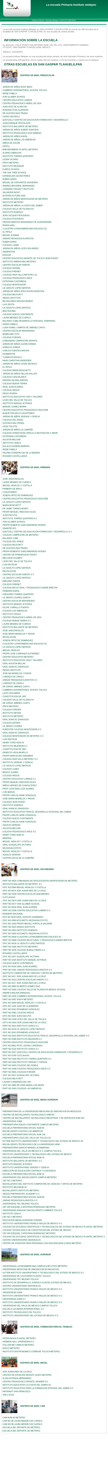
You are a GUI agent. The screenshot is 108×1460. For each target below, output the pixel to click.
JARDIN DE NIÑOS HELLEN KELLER (20, 374)
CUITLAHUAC (9, 897)
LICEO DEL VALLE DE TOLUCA (17, 400)
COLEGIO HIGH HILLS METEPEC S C (20, 759)
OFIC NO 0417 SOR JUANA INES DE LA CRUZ (24, 976)
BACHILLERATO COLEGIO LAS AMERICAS (23, 1131)
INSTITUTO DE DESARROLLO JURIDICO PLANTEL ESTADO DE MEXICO (37, 1282)
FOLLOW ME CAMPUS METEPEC (18, 1345)
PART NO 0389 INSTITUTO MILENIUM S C (22, 1039)
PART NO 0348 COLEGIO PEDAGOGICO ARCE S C (27, 1069)
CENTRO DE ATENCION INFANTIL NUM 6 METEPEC (27, 1375)
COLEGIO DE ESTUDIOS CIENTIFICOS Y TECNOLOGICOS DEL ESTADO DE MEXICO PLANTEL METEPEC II (54, 1237)
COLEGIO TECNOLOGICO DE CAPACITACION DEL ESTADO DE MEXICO (37, 1230)
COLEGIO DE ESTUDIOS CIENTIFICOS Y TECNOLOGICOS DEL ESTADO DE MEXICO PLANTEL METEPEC (53, 1227)
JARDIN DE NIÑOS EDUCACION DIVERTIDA (23, 291)
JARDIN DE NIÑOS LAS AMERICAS (19, 140)
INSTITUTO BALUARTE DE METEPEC (20, 126)
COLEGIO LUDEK (11, 245)
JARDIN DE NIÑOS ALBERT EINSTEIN (20, 130)
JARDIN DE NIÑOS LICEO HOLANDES (21, 248)
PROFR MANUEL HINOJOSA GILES (19, 512)
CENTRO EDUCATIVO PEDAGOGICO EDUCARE (25, 410)
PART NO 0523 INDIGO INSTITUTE (19, 927)
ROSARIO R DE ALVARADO (15, 110)
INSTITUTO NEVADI (12, 713)
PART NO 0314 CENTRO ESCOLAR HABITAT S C (25, 980)
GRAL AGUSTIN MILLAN (14, 663)
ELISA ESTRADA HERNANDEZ (17, 1378)
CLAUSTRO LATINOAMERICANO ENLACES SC (25, 229)
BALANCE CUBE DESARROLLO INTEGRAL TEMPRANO (29, 321)
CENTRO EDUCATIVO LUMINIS (17, 100)
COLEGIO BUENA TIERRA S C (17, 621)
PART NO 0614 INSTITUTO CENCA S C (21, 1026)
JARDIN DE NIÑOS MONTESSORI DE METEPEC (25, 199)
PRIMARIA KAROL (11, 591)
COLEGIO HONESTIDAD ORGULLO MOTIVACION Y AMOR (30, 433)
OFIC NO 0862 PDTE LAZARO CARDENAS (23, 1046)
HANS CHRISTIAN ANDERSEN (17, 360)
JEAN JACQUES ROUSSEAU (16, 215)
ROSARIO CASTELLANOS (15, 456)
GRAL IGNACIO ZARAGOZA (16, 667)
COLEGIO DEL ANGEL (13, 420)
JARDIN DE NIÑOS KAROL (15, 136)
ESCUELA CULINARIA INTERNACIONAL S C (23, 1309)
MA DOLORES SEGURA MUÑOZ (18, 301)
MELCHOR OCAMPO (12, 558)
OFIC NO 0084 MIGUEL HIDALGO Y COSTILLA (24, 887)
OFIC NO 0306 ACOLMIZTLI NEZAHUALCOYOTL (25, 920)
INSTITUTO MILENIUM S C (15, 746)
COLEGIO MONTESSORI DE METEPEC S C (23, 736)
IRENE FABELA (10, 93)
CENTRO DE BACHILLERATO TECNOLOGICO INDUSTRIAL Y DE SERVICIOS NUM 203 (43, 1118)
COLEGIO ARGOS (11, 390)
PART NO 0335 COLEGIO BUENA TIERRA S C (24, 950)
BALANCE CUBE (10, 538)
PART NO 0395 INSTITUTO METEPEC (20, 947)
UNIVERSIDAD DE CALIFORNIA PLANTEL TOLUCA (27, 1276)
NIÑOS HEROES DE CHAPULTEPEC (20, 785)
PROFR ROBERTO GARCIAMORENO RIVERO (24, 525)
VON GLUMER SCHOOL (14, 97)
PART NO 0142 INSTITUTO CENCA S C (21, 1049)
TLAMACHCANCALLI (12, 357)
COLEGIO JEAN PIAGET (14, 802)
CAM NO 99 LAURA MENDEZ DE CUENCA (22, 1421)
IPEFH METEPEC (11, 163)
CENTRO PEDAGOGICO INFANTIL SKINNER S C (25, 1382)
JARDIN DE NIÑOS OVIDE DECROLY (20, 364)
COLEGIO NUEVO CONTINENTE (18, 314)
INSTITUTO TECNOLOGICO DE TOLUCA (22, 1312)
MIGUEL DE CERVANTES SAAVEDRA (20, 182)
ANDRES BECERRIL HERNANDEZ (19, 186)
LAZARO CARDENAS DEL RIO (17, 1082)
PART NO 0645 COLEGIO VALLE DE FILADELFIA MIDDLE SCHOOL (34, 990)
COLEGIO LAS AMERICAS (15, 611)
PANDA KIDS (9, 225)
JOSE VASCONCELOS (13, 479)
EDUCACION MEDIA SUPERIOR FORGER (22, 1220)
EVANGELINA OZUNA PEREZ (16, 176)
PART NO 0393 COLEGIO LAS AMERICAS (22, 1088)
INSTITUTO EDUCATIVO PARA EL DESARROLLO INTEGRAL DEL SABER (37, 812)
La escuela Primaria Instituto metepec (71, 4)
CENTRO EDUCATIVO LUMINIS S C (19, 779)
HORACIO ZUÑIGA (11, 347)
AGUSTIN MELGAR (12, 440)
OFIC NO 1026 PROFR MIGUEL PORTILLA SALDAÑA (27, 924)
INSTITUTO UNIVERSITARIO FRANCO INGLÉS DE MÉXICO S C (32, 1223)
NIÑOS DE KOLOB (11, 143)
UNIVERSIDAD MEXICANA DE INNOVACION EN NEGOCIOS (31, 1269)
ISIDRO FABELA (10, 324)
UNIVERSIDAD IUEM (12, 1121)
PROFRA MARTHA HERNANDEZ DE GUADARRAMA (27, 222)
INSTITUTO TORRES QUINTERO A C (20, 518)
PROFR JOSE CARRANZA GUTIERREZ (21, 654)
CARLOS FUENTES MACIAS (16, 351)
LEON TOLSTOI (10, 426)
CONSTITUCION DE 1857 (14, 696)
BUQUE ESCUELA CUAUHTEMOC (19, 413)
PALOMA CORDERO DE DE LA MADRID (21, 453)
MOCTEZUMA (9, 311)
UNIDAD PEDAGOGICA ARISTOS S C (20, 680)
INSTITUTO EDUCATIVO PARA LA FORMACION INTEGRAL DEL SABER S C (38, 1388)
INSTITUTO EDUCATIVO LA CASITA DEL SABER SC (27, 1385)
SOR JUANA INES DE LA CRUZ (17, 1372)
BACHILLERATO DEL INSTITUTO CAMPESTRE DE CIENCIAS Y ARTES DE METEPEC (43, 1184)
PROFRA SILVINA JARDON (15, 380)
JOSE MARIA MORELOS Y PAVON (19, 634)
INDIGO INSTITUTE (12, 298)
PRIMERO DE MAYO (12, 489)
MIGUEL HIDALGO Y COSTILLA (17, 485)
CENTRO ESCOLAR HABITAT (16, 265)
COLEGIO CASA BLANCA (14, 377)
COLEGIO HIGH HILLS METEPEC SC (20, 275)
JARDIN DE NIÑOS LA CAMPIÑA (18, 430)
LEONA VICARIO (10, 159)
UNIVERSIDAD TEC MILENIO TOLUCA (21, 1204)
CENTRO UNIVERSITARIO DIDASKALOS (22, 1240)
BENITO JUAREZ (10, 772)
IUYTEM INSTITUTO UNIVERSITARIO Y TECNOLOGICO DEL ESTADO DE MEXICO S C (43, 1273)
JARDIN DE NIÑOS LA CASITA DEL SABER (23, 205)
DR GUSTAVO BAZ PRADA (15, 113)
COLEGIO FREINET (12, 271)
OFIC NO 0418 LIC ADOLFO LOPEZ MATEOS (24, 943)
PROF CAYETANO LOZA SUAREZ (18, 789)
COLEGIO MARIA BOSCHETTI (17, 370)
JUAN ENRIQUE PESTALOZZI (16, 123)
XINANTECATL (9, 528)
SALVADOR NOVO (11, 192)
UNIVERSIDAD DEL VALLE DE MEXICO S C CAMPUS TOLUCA (32, 1151)
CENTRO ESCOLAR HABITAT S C (18, 574)
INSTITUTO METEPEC (13, 202)
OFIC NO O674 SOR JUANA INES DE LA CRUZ (24, 901)
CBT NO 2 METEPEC (12, 1181)
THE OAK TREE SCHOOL (14, 173)
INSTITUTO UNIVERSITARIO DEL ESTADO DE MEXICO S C (30, 1315)
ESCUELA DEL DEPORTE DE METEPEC (21, 1427)
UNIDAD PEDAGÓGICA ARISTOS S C (20, 1200)
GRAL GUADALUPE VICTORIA (17, 845)
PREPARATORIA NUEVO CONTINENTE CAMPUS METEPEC (31, 1125)
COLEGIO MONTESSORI (14, 285)
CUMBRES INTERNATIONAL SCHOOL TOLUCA (25, 90)
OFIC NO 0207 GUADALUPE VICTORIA (21, 957)
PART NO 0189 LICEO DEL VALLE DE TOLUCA (24, 1019)
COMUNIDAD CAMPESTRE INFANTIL (20, 341)
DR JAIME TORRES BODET (15, 509)
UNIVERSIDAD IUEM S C (14, 1299)
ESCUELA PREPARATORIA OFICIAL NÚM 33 (23, 1157)
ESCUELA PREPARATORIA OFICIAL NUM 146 (24, 1134)
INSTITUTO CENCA (12, 443)
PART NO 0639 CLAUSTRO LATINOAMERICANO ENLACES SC (32, 937)
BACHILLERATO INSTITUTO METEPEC (21, 1190)
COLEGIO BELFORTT (13, 294)
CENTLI (6, 146)
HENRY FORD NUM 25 (13, 743)
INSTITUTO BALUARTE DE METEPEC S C (22, 884)
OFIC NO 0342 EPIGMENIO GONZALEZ (21, 1009)
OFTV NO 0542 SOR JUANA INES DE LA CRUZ (24, 1022)
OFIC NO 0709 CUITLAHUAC (16, 1055)
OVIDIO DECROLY (11, 116)
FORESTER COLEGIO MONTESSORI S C (22, 729)
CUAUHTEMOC (10, 492)
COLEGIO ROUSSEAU (13, 219)
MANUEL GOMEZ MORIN (14, 407)
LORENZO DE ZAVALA (13, 677)
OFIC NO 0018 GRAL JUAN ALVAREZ (20, 907)
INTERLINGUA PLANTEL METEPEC (19, 1338)
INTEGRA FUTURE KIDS (14, 196)
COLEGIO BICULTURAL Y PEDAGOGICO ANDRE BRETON (30, 588)
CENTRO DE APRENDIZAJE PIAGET (20, 555)
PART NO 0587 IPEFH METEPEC (18, 999)
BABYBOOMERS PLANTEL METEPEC (20, 149)
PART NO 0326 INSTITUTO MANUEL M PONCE (25, 960)
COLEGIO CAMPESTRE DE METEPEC (21, 535)
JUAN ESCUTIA (10, 515)
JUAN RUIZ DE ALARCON (15, 107)
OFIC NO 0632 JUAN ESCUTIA (17, 1016)
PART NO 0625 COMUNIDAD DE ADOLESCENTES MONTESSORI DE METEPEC (40, 881)
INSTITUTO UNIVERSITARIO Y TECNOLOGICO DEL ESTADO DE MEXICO (37, 1154)
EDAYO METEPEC (11, 1348)
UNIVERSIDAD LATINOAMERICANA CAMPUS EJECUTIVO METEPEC (35, 1266)
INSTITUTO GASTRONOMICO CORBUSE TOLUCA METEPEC (31, 1351)
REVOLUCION (9, 571)
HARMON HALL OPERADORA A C (18, 1342)
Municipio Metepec (52, 20)
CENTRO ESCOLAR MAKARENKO (19, 331)
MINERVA (7, 838)
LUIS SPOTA (8, 304)
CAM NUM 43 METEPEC (14, 1418)
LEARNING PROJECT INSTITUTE (18, 189)
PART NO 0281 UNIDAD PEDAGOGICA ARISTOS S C (27, 970)
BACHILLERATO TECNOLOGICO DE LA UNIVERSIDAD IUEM (31, 1144)
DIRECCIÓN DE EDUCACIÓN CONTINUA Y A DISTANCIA (29, 1171)
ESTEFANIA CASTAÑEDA (14, 281)
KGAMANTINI (9, 354)
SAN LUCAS (8, 1395)
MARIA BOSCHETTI (12, 505)
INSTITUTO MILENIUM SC (15, 1187)
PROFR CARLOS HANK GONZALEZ (19, 795)
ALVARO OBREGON (12, 153)
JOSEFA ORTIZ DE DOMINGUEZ (18, 495)
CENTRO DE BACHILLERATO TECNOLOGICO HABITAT (29, 1115)
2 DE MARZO (9, 792)
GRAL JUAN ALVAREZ (13, 387)
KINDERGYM (9, 252)
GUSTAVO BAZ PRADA (13, 423)
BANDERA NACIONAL (13, 914)
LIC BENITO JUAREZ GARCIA (17, 598)
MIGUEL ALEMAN (11, 235)
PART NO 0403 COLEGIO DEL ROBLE (20, 1065)
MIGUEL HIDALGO (11, 650)
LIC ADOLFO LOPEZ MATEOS (17, 288)
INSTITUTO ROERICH (13, 212)
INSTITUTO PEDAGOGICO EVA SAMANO (22, 133)
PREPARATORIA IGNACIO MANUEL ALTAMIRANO (26, 1148)
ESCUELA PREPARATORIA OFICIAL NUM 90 (23, 1128)
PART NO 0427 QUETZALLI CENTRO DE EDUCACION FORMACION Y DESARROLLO (42, 1052)
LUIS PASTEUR (10, 565)
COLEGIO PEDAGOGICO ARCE (17, 278)
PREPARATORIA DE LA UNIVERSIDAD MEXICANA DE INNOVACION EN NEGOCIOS (42, 1111)
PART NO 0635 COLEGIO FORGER (19, 1072)
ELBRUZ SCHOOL (11, 169)
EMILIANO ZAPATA (11, 581)
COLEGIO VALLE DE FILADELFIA (18, 209)
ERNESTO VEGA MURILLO (15, 752)
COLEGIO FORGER (12, 337)
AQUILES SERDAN (11, 825)
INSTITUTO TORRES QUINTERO (18, 156)
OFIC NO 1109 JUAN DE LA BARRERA (21, 1006)
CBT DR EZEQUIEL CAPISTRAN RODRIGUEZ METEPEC (29, 1207)
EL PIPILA (7, 232)
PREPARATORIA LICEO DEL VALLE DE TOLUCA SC (27, 1138)
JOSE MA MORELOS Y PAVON (17, 673)
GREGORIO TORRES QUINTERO (18, 594)
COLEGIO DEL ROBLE (13, 541)
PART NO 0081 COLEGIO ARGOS (18, 1013)
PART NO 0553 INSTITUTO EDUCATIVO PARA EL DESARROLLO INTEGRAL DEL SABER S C (46, 1036)
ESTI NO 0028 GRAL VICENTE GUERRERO (23, 917)
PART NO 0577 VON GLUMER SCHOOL (21, 904)
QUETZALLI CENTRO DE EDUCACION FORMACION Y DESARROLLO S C (37, 532)
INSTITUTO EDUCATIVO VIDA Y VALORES (22, 397)
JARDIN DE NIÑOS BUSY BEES (17, 87)
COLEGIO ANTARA (11, 268)
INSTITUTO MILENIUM (13, 166)
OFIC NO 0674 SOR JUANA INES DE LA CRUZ (24, 891)
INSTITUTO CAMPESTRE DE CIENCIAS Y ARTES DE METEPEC (33, 973)
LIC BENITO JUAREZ (12, 726)
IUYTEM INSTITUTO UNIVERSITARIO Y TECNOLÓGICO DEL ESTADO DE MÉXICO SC (43, 1141)
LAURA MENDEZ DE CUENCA (17, 318)
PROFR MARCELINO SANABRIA (18, 756)
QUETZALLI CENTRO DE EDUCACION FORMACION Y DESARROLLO (35, 120)
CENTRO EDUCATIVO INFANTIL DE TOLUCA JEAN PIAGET (30, 258)
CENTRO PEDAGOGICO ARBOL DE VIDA (22, 103)
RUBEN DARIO (10, 179)
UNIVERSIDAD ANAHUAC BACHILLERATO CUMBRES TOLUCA (32, 1210)
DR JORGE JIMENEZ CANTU (16, 687)
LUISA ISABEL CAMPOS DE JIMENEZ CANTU (24, 327)
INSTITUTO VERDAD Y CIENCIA (18, 762)
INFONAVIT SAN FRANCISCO (16, 1391)
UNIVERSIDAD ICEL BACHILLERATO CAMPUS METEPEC (30, 1177)
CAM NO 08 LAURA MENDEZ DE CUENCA (22, 1424)
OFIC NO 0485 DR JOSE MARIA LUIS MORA (23, 1085)
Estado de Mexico (38, 20)
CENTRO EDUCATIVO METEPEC (18, 657)
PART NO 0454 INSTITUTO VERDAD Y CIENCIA (25, 1062)
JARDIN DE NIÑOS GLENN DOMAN (19, 344)
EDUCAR (7, 255)
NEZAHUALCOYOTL (12, 848)
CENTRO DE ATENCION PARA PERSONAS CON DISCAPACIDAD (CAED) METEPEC (42, 1243)
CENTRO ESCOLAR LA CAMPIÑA (18, 858)
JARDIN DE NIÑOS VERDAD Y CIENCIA (21, 416)
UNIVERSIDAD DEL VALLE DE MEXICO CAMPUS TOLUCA (30, 1306)
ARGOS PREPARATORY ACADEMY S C (21, 1194)
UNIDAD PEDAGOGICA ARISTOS (18, 238)
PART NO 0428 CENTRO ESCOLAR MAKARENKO (26, 894)
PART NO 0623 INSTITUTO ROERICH (20, 930)
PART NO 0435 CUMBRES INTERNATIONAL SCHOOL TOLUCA (32, 996)
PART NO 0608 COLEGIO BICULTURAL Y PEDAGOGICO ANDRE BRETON (37, 940)
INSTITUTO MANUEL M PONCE (17, 403)
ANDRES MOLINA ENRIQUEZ (16, 993)
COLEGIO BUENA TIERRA (15, 383)
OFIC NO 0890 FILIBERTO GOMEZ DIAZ (21, 986)
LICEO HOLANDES (11, 693)
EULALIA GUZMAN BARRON (16, 446)
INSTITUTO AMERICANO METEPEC (19, 262)
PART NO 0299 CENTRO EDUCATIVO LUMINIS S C (26, 910)
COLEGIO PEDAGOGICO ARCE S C (19, 832)
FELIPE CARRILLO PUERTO (16, 607)
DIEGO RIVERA (10, 393)
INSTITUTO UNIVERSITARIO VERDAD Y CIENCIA (26, 1167)
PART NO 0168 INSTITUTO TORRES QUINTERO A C (27, 1059)
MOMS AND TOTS (11, 334)
